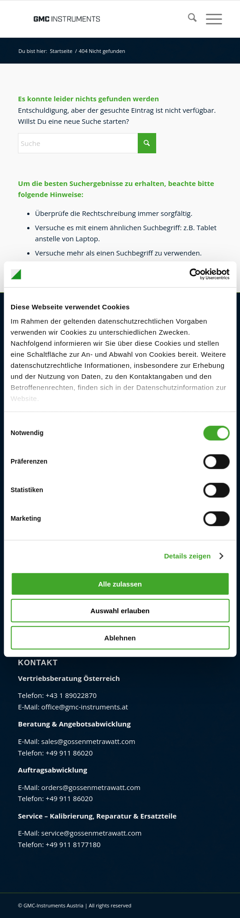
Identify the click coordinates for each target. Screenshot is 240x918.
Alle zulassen (120, 583)
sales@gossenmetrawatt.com (88, 741)
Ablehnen (119, 637)
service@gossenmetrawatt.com (91, 832)
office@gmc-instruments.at (84, 706)
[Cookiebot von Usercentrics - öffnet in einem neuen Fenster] (189, 274)
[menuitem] (188, 18)
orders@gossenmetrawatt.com (90, 787)
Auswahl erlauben (119, 611)
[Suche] (188, 18)
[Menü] (209, 18)
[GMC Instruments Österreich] (99, 18)
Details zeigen (187, 556)
